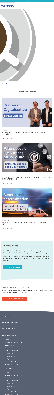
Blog (7, 84)
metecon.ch (27, 1)
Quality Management (10, 359)
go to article (8, 138)
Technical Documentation (12, 348)
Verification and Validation (12, 350)
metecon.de (19, 1)
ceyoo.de (36, 1)
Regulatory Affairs (10, 356)
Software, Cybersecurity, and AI (13, 342)
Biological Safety (9, 345)
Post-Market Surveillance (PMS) (13, 361)
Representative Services (11, 364)
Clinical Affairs (9, 353)
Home (3, 84)
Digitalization (8, 339)
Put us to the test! (14, 267)
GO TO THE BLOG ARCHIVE (15, 299)
